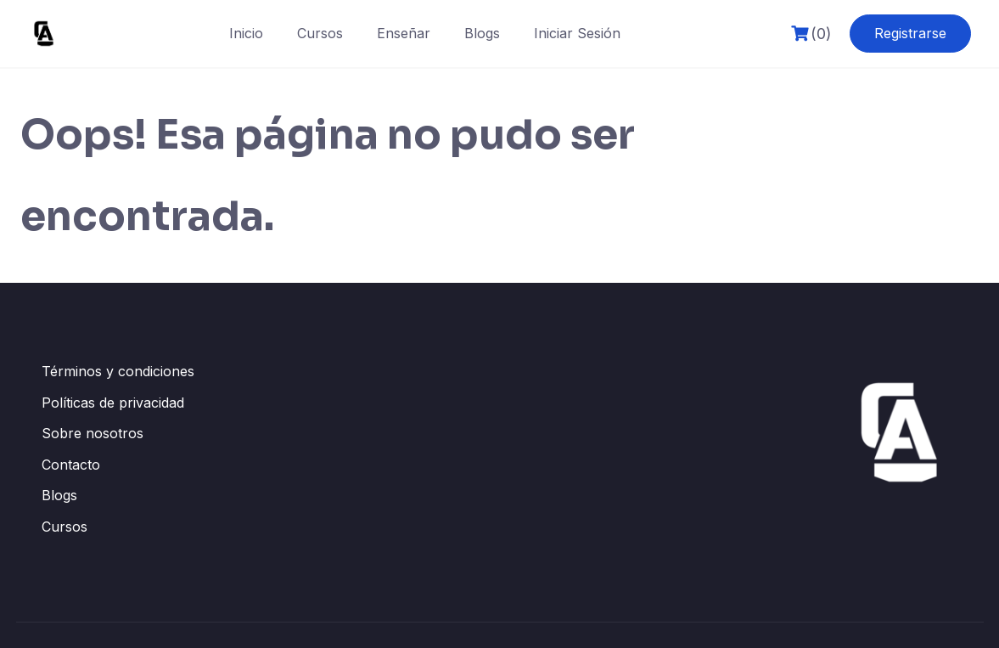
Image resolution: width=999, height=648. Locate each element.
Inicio (246, 33)
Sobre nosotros (92, 433)
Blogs (482, 33)
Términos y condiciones (118, 371)
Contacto (71, 464)
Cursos (320, 33)
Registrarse (910, 33)
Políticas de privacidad (113, 402)
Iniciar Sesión (577, 33)
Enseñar (403, 33)
